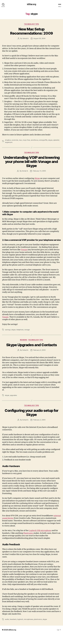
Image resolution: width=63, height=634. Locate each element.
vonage (27, 330)
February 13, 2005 (39, 171)
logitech (20, 619)
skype (50, 140)
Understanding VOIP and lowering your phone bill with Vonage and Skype (31, 161)
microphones (28, 619)
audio (7, 619)
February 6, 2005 (39, 350)
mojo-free (26, 140)
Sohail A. (26, 38)
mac (20, 140)
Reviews (23, 340)
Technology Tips (31, 24)
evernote (15, 140)
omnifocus (34, 140)
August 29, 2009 (39, 38)
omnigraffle (43, 140)
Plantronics (28, 533)
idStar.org (31, 4)
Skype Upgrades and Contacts (31, 345)
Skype (37, 178)
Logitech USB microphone (40, 530)
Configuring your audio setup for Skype (31, 412)
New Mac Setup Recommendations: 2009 (31, 31)
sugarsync (9, 142)
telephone (19, 330)
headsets (13, 619)
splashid (56, 140)
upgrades (13, 395)
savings (8, 330)
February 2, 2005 (39, 420)
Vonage (24, 250)
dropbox (8, 140)
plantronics (38, 619)
